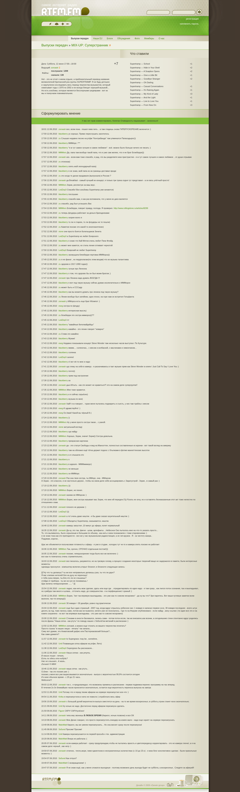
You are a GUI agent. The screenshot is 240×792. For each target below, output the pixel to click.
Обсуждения (123, 38)
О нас (162, 38)
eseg (60, 306)
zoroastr (54, 68)
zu (59, 138)
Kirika (61, 697)
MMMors (62, 152)
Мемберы (149, 38)
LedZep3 (62, 190)
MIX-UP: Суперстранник (89, 45)
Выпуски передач (79, 38)
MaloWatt (62, 725)
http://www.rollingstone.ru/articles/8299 (131, 208)
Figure (61, 711)
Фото (137, 38)
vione (60, 231)
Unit (60, 643)
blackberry (63, 134)
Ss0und (61, 729)
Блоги (110, 38)
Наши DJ (97, 38)
